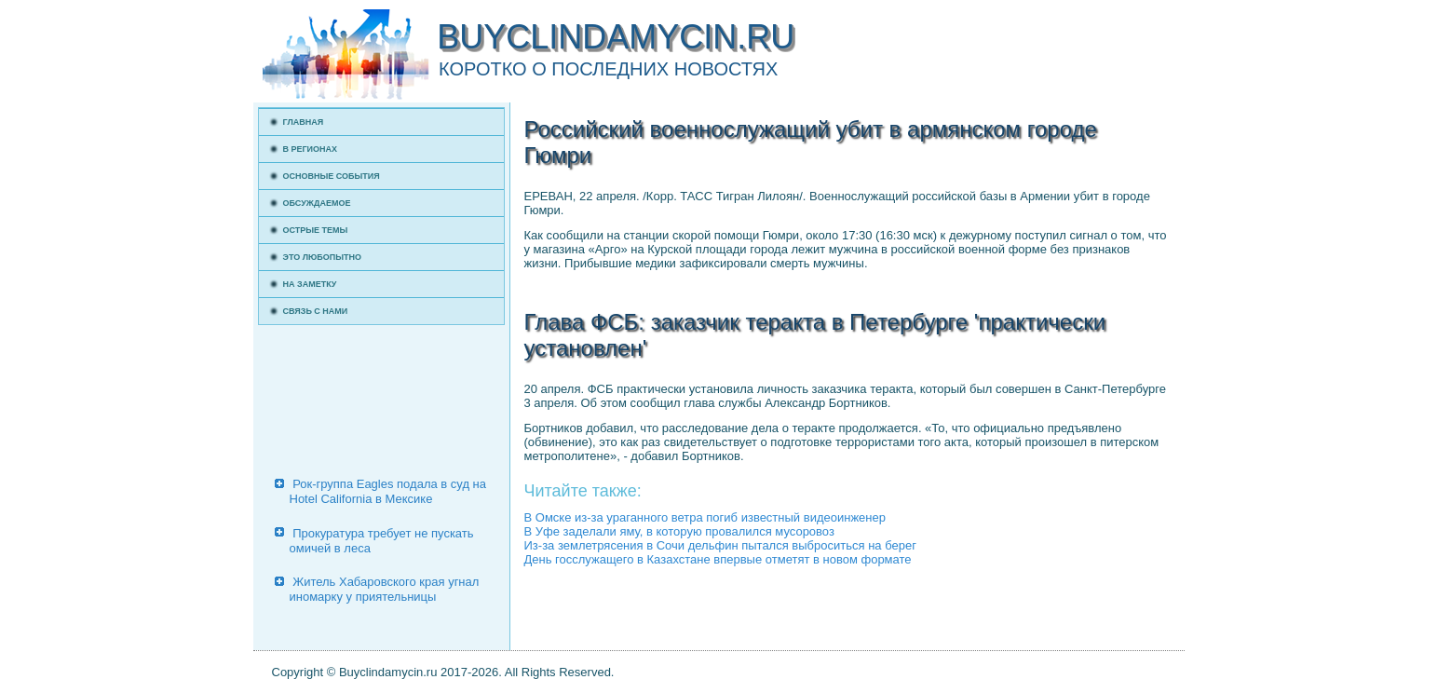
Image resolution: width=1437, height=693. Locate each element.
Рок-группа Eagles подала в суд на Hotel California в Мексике (388, 491)
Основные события (331, 176)
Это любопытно (322, 257)
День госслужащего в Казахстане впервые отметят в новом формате (718, 559)
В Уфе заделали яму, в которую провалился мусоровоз (679, 531)
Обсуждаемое (317, 203)
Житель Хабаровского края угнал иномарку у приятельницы (385, 589)
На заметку (310, 284)
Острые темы (315, 230)
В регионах (310, 149)
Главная (303, 122)
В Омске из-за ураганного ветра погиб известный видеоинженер (705, 517)
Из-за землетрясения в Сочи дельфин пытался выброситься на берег (720, 545)
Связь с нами (315, 311)
